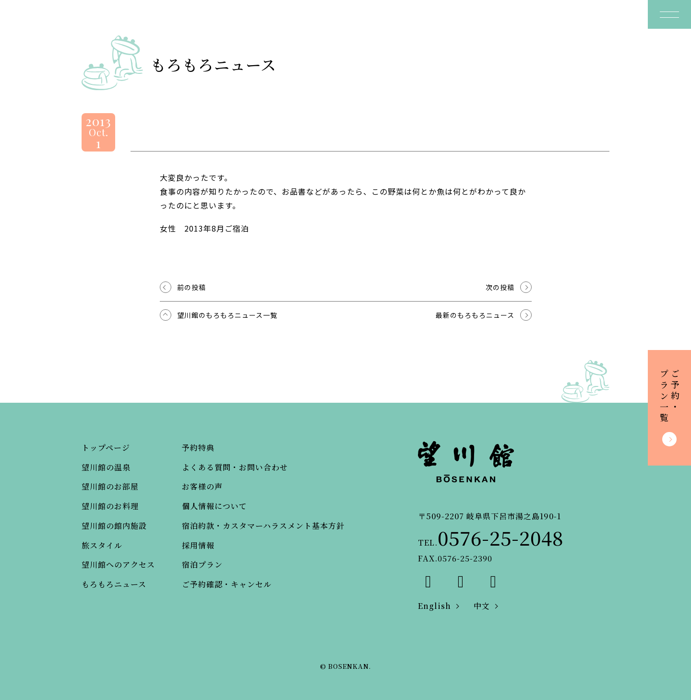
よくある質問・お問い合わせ (235, 467)
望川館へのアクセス (118, 564)
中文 (482, 605)
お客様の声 (202, 486)
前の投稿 (191, 287)
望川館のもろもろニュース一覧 (227, 315)
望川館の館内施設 (114, 525)
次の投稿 (500, 287)
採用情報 (198, 545)
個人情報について (214, 506)
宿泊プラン (202, 564)
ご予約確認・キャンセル (227, 584)
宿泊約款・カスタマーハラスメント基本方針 (263, 525)
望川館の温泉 (106, 467)
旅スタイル (102, 545)
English (434, 605)
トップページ (106, 447)
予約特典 (198, 447)
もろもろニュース (114, 584)
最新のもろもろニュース (475, 315)
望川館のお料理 (110, 506)
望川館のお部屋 (110, 486)
